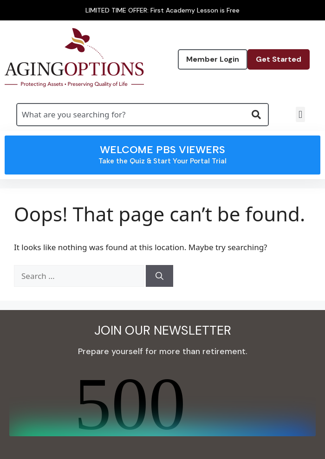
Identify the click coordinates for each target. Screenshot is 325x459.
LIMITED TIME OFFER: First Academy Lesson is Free (162, 10)
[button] (300, 114)
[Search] (159, 276)
